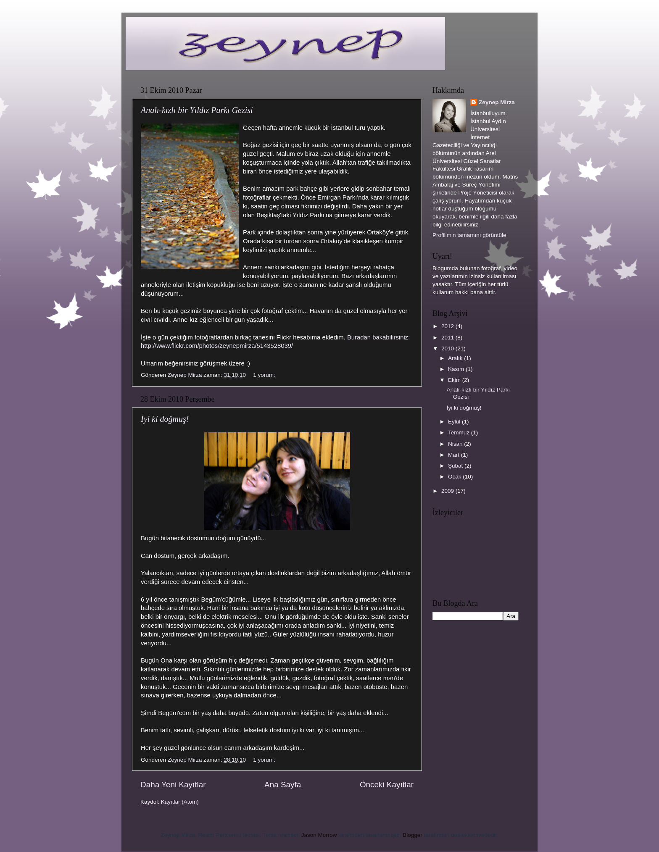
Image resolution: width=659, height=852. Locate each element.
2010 (448, 348)
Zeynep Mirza (497, 102)
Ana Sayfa (282, 784)
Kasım (457, 369)
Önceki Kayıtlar (387, 784)
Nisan (456, 444)
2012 (448, 326)
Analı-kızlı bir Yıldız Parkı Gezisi (197, 110)
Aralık (456, 358)
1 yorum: (265, 375)
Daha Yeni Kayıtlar (173, 784)
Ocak (455, 476)
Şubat (456, 466)
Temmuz (459, 432)
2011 (448, 337)
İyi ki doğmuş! (165, 418)
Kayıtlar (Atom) (180, 802)
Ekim (455, 380)
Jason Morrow (319, 835)
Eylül (455, 421)
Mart (454, 455)
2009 (448, 491)
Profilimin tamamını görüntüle (469, 235)
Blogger (412, 835)
